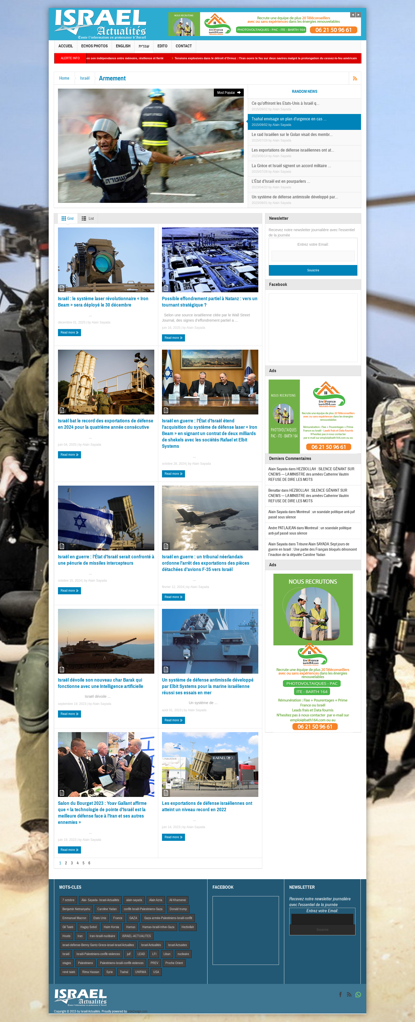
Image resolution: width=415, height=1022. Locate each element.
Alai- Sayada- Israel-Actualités (100, 900)
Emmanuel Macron (74, 918)
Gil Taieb (67, 927)
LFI (154, 954)
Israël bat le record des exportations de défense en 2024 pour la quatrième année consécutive (105, 424)
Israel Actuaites (177, 945)
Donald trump (178, 909)
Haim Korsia (111, 927)
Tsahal (124, 972)
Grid (67, 218)
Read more (70, 332)
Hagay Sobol (88, 927)
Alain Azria (155, 900)
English (123, 48)
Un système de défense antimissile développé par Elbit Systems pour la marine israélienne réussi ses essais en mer (208, 686)
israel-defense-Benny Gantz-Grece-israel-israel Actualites (98, 945)
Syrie (109, 972)
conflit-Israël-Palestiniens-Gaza (143, 909)
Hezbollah (188, 927)
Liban (167, 954)
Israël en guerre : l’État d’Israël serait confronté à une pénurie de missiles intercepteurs (106, 560)
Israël (84, 78)
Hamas (130, 927)
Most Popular (229, 92)
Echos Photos (94, 48)
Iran (80, 936)
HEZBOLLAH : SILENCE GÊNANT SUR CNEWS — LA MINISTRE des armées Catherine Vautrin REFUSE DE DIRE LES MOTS (311, 474)
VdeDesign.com (137, 1011)
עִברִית (144, 48)
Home (64, 78)
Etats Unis (99, 918)
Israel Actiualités (151, 945)
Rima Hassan (90, 972)
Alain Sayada (282, 109)
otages (66, 963)
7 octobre (68, 900)
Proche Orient (174, 963)
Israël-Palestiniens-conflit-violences (98, 954)
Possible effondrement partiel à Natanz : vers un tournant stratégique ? (210, 301)
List (87, 218)
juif (128, 954)
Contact (184, 48)
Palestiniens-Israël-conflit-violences (121, 963)
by (270, 109)
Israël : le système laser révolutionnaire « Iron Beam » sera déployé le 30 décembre (103, 301)
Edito (163, 48)
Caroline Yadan (107, 909)
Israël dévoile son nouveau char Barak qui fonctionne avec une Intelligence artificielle (100, 683)
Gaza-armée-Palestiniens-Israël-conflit (168, 918)
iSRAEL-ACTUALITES (136, 936)
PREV (154, 963)
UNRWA (140, 972)
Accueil (66, 48)
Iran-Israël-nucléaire (102, 936)
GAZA (133, 918)
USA (156, 972)
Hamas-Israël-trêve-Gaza (158, 927)
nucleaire (183, 954)
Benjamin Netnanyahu (76, 909)
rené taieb (68, 972)
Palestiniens (85, 963)
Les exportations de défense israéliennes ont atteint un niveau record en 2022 (207, 806)
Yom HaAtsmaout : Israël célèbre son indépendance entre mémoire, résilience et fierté (123, 58)
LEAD (141, 954)
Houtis (66, 936)
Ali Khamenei (177, 900)
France (117, 918)
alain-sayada (134, 900)
